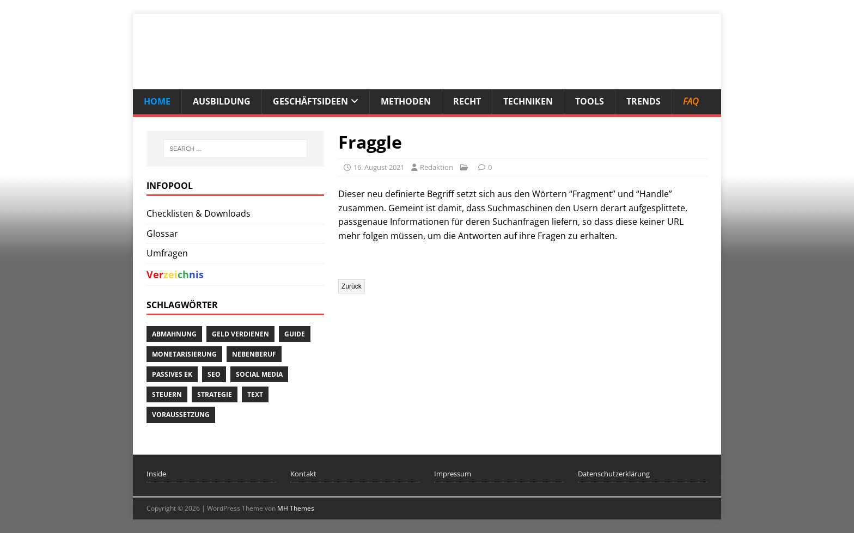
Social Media (259, 374)
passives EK (172, 374)
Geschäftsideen (310, 101)
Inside (156, 474)
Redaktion (436, 167)
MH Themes (295, 508)
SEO (214, 374)
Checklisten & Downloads (199, 213)
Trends (643, 101)
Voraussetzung (181, 414)
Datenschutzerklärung (614, 474)
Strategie (214, 394)
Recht (467, 101)
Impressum (452, 474)
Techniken (528, 101)
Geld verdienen (240, 334)
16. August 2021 (378, 167)
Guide (294, 334)
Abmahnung (174, 334)
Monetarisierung (184, 354)
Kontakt (303, 474)
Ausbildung (222, 101)
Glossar (162, 234)
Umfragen (167, 253)
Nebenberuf (254, 354)
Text (255, 394)
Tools (589, 101)
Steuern (167, 394)
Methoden (406, 101)
